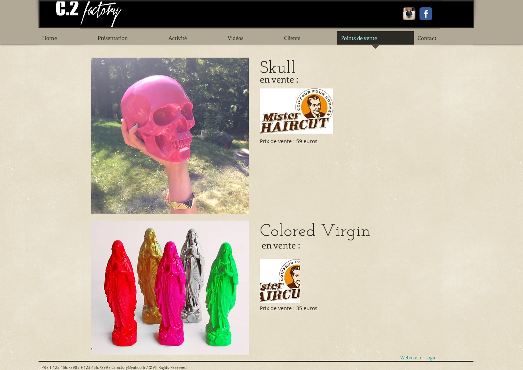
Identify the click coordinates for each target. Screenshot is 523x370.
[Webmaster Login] (419, 358)
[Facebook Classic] (426, 13)
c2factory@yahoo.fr (128, 367)
